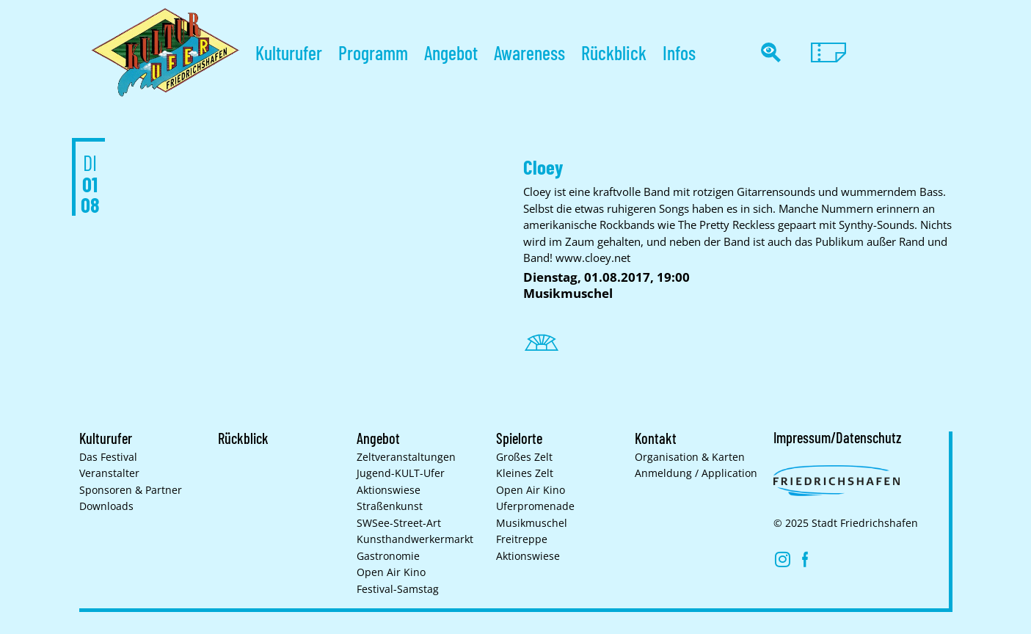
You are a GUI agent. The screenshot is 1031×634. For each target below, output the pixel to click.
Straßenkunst (390, 506)
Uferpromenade (535, 506)
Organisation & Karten (690, 457)
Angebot (451, 52)
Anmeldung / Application (696, 473)
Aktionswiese (388, 490)
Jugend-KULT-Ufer (401, 473)
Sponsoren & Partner (130, 490)
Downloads (106, 506)
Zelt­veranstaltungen (406, 457)
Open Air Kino (391, 572)
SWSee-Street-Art (399, 523)
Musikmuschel (531, 523)
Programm (373, 52)
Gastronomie (388, 556)
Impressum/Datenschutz (837, 437)
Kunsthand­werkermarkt (415, 539)
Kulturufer (288, 52)
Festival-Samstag (398, 589)
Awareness (529, 52)
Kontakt (656, 438)
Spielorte (519, 438)
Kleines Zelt (524, 473)
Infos (679, 52)
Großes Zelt (524, 457)
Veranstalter (109, 473)
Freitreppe (521, 539)
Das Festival (108, 457)
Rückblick (613, 52)
